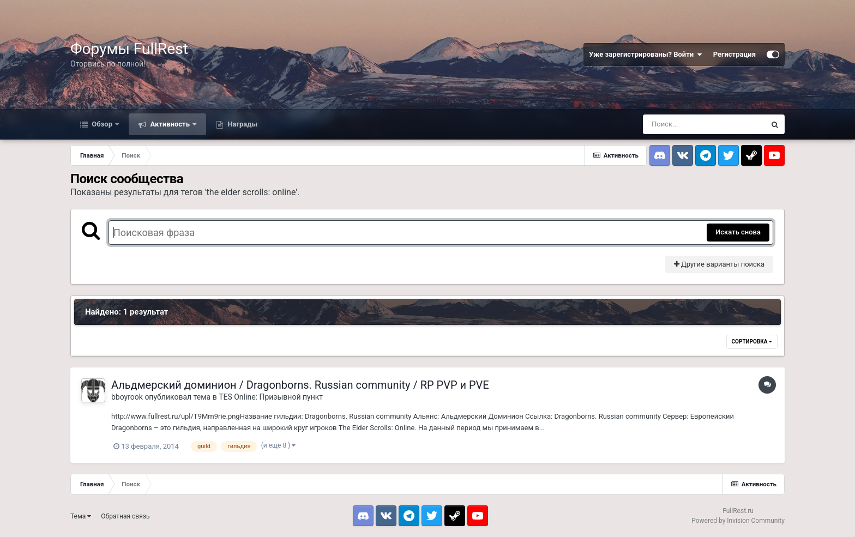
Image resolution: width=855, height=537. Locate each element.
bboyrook (127, 397)
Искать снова (738, 232)
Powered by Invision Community (738, 520)
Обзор (102, 124)
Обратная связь (125, 516)
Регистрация (734, 54)
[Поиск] (704, 124)
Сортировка (752, 342)
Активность (169, 124)
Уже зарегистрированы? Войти (645, 54)
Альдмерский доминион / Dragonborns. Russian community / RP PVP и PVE (300, 384)
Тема (80, 516)
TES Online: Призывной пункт (271, 397)
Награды (241, 124)
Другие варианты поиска (719, 264)
